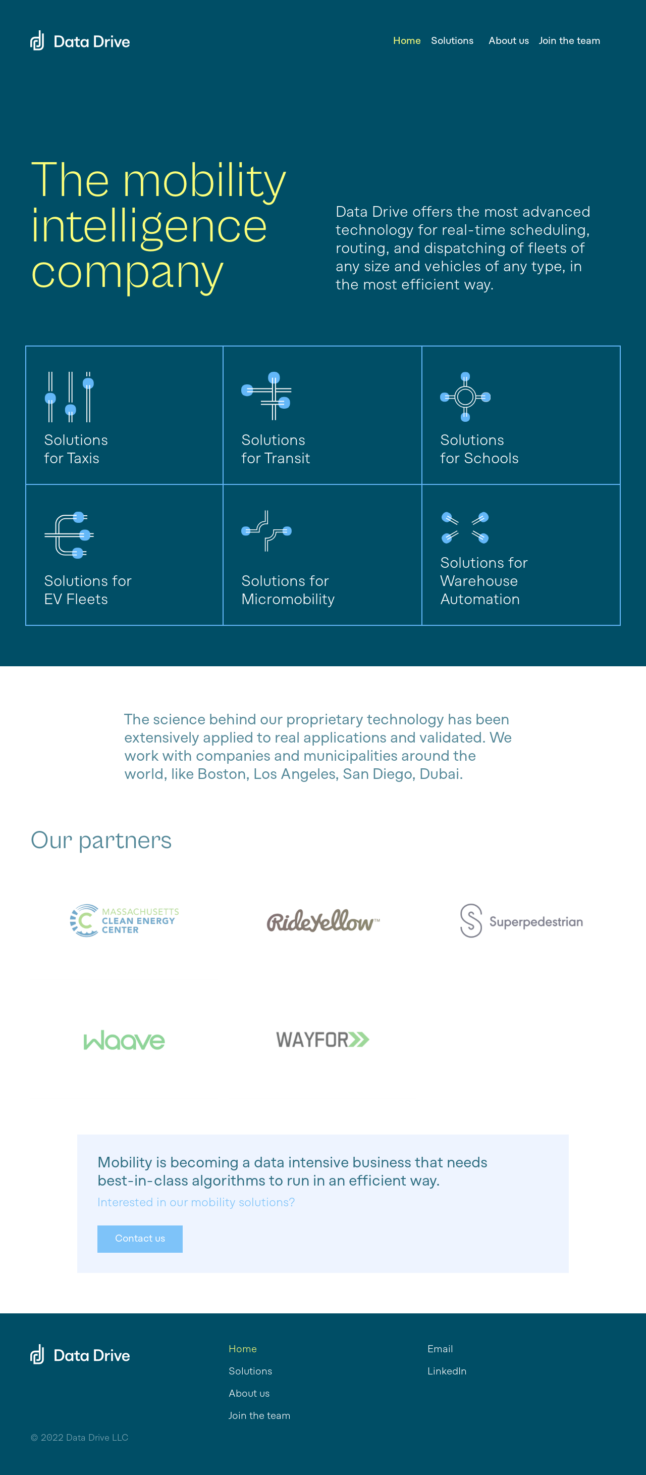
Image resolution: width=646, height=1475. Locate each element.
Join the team (570, 41)
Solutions (250, 1371)
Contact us (140, 1239)
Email (440, 1349)
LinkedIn (447, 1371)
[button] (454, 41)
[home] (80, 25)
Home (407, 41)
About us (509, 41)
